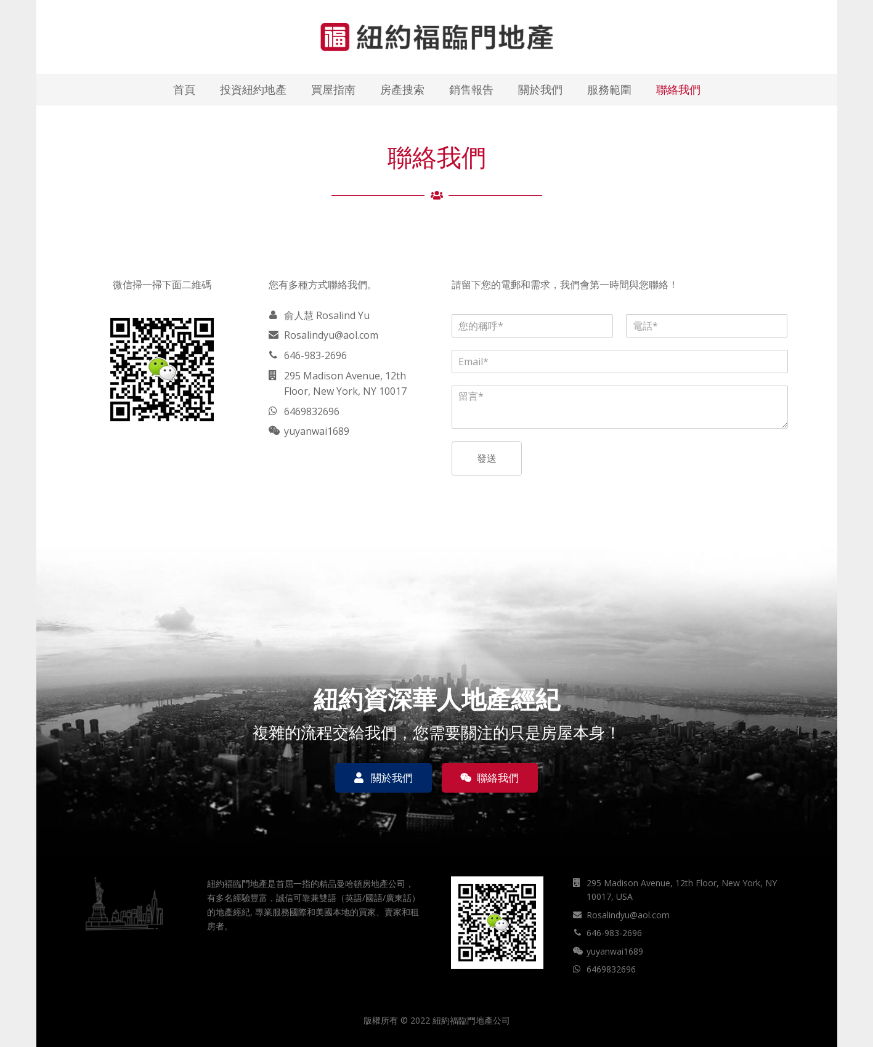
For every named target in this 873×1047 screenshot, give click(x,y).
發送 (487, 458)
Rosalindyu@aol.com (331, 335)
